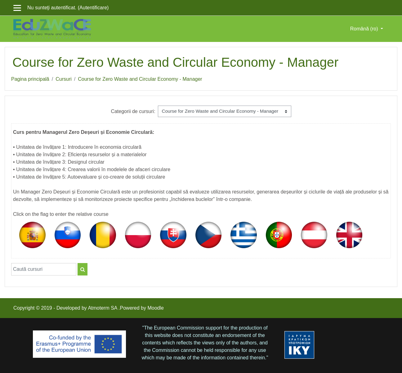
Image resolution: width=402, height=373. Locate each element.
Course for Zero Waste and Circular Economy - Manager (140, 79)
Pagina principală (30, 79)
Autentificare (93, 7)
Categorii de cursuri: (133, 111)
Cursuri (64, 79)
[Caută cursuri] (43, 269)
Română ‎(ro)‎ (364, 28)
